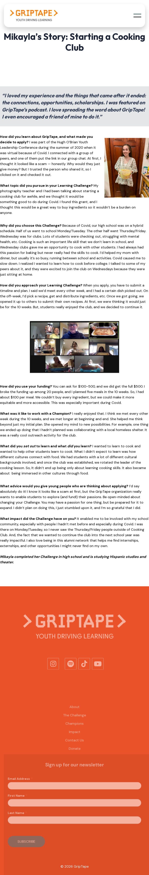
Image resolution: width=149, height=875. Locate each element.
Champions (74, 727)
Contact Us (74, 744)
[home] (34, 15)
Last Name (17, 817)
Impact (74, 736)
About (74, 711)
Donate (75, 752)
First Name (18, 800)
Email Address (20, 783)
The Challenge (74, 719)
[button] (137, 15)
